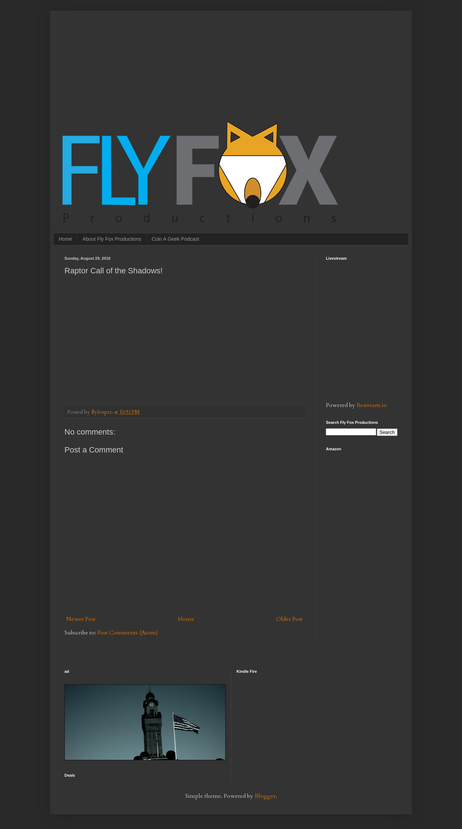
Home (65, 239)
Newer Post (81, 619)
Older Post (289, 619)
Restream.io (372, 405)
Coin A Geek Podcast (175, 239)
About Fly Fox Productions (111, 239)
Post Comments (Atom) (127, 633)
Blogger (265, 796)
